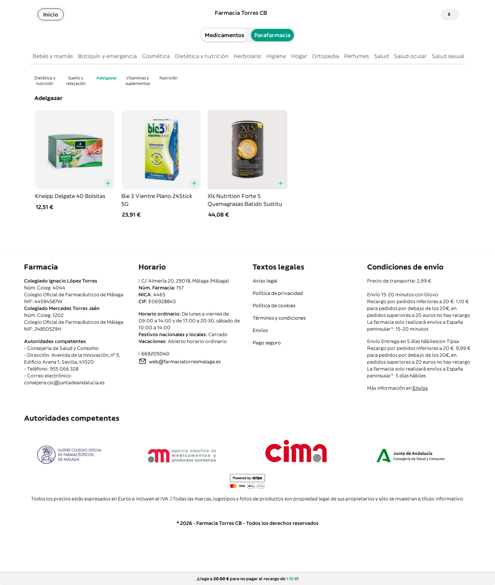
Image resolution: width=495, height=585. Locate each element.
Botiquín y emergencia (107, 56)
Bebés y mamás (53, 56)
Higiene (276, 56)
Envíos (260, 330)
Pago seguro (267, 343)
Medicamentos (224, 35)
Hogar (299, 56)
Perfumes (356, 56)
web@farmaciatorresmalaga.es (185, 361)
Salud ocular (410, 56)
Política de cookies (274, 305)
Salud (381, 56)
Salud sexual (448, 56)
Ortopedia (325, 56)
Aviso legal (265, 281)
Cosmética (156, 56)
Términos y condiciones (279, 318)
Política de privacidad (278, 293)
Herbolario (247, 56)
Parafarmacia (272, 35)
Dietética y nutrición (202, 56)
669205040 (155, 354)
